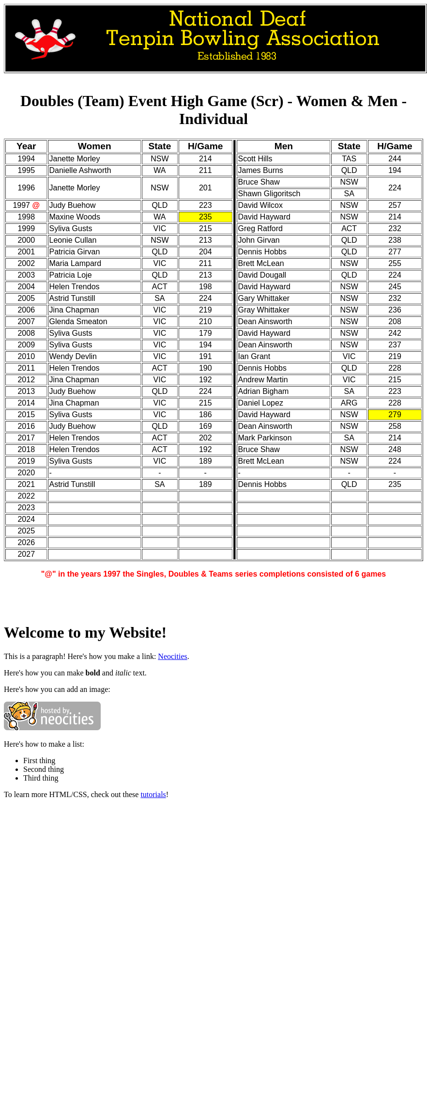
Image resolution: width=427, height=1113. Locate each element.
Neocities (172, 656)
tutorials (153, 794)
